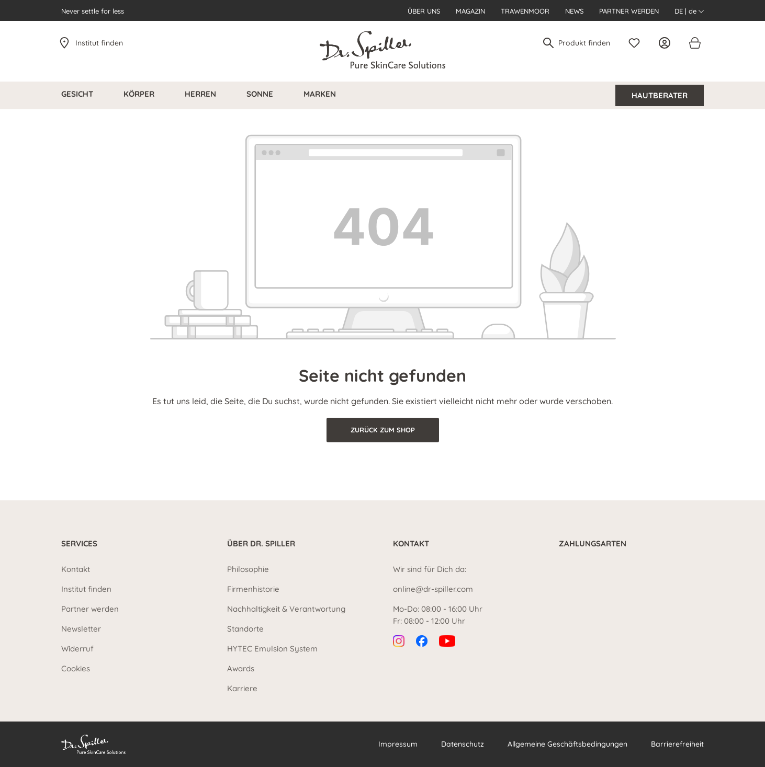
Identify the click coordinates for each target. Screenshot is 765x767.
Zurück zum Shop (383, 430)
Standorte (245, 629)
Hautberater (660, 95)
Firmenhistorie (253, 589)
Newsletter (81, 629)
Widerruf (77, 649)
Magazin (470, 11)
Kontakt (75, 569)
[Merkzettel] (637, 42)
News (574, 11)
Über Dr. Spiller (261, 543)
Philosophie (248, 569)
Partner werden (629, 11)
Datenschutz (462, 744)
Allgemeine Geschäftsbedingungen (567, 744)
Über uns (424, 11)
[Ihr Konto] (667, 42)
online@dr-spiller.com (433, 589)
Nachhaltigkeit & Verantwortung (286, 609)
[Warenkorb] (694, 42)
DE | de (689, 11)
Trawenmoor (525, 11)
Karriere (242, 688)
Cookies (75, 668)
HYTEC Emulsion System (272, 649)
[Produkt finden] (584, 43)
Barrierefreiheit (677, 744)
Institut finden (99, 43)
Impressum (398, 744)
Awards (240, 668)
